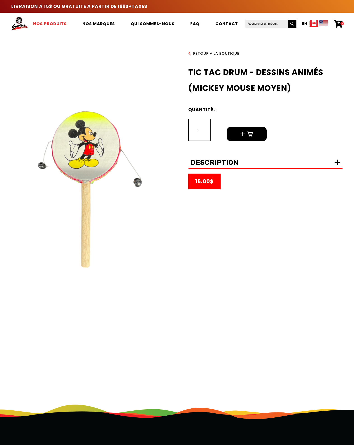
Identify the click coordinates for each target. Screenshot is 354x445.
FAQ (195, 23)
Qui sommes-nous (153, 23)
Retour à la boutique (213, 53)
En (304, 24)
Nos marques (98, 23)
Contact (226, 23)
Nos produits (50, 23)
